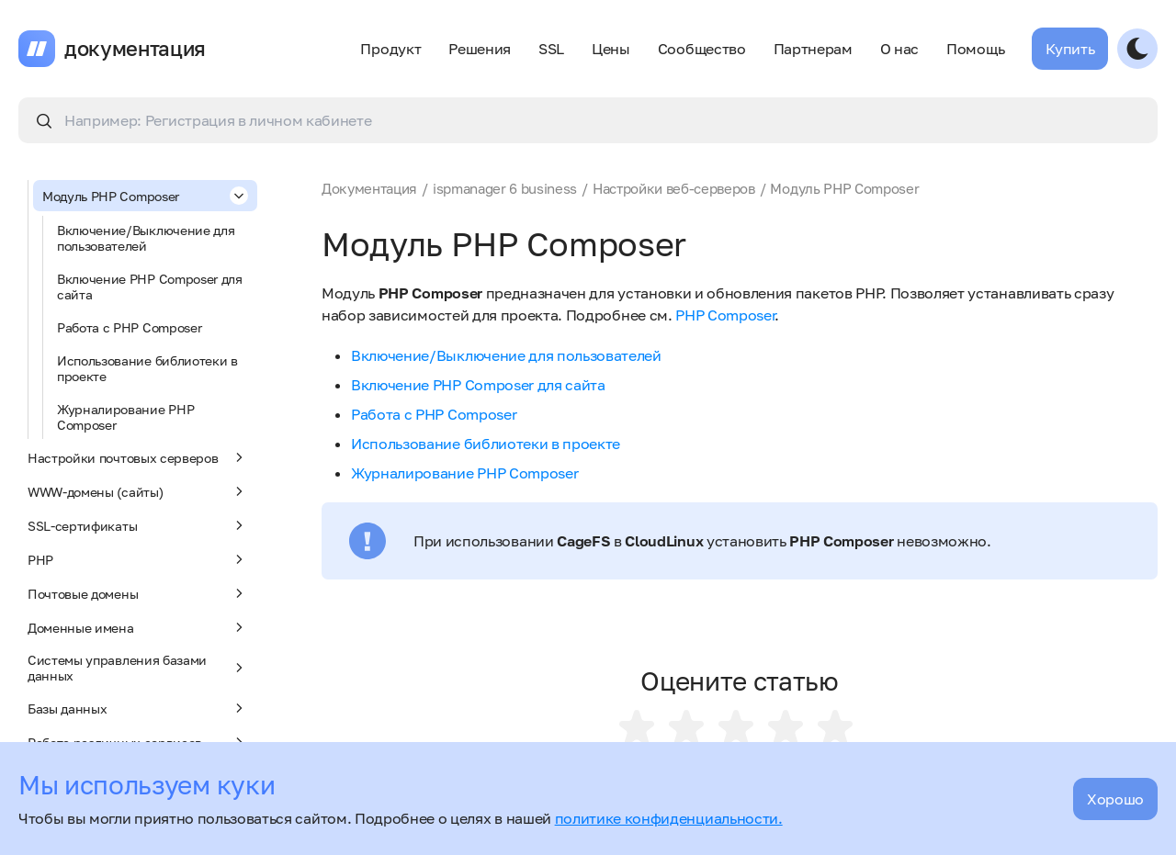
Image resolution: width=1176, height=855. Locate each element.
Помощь (975, 48)
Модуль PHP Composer (145, 195)
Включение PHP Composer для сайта (150, 286)
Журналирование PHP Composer (125, 417)
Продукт (390, 48)
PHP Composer (725, 315)
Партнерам (813, 48)
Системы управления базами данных (138, 667)
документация (135, 49)
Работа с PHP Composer (129, 327)
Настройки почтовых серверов (138, 457)
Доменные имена (138, 627)
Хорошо (1115, 799)
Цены (611, 48)
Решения (479, 48)
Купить (1070, 48)
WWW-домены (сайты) (138, 491)
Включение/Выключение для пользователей (145, 237)
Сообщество (702, 48)
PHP (138, 559)
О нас (899, 48)
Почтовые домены (138, 593)
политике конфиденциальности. (669, 818)
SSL (551, 48)
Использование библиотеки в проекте (147, 368)
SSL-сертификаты (138, 525)
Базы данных (138, 708)
